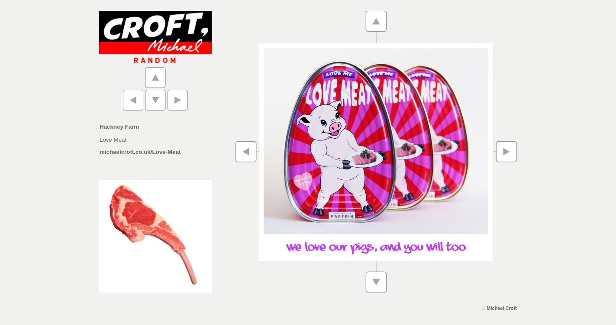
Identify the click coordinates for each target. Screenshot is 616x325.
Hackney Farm (119, 127)
